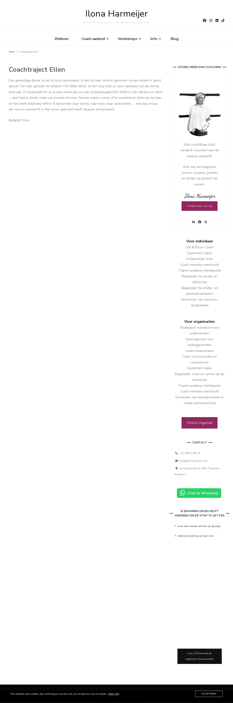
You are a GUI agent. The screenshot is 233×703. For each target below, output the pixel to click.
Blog (174, 39)
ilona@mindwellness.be (193, 462)
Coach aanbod (93, 39)
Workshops (127, 39)
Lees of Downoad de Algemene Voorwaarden (199, 657)
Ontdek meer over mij (199, 207)
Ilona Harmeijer (116, 14)
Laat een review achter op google (199, 527)
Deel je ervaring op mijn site (195, 537)
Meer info (113, 693)
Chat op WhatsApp (202, 495)
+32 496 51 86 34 (189, 454)
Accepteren (209, 693)
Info (153, 39)
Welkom (61, 39)
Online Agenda (199, 424)
